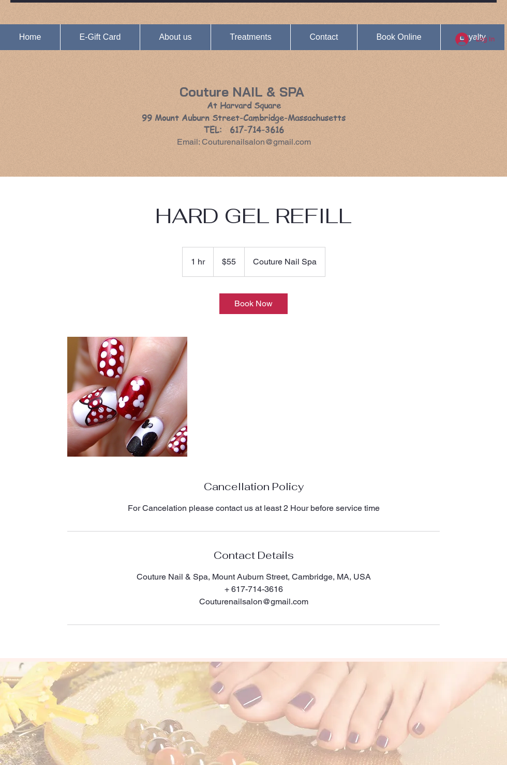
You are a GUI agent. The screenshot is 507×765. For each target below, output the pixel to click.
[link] (253, 303)
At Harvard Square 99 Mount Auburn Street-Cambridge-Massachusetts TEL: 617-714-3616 (244, 117)
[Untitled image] (127, 397)
